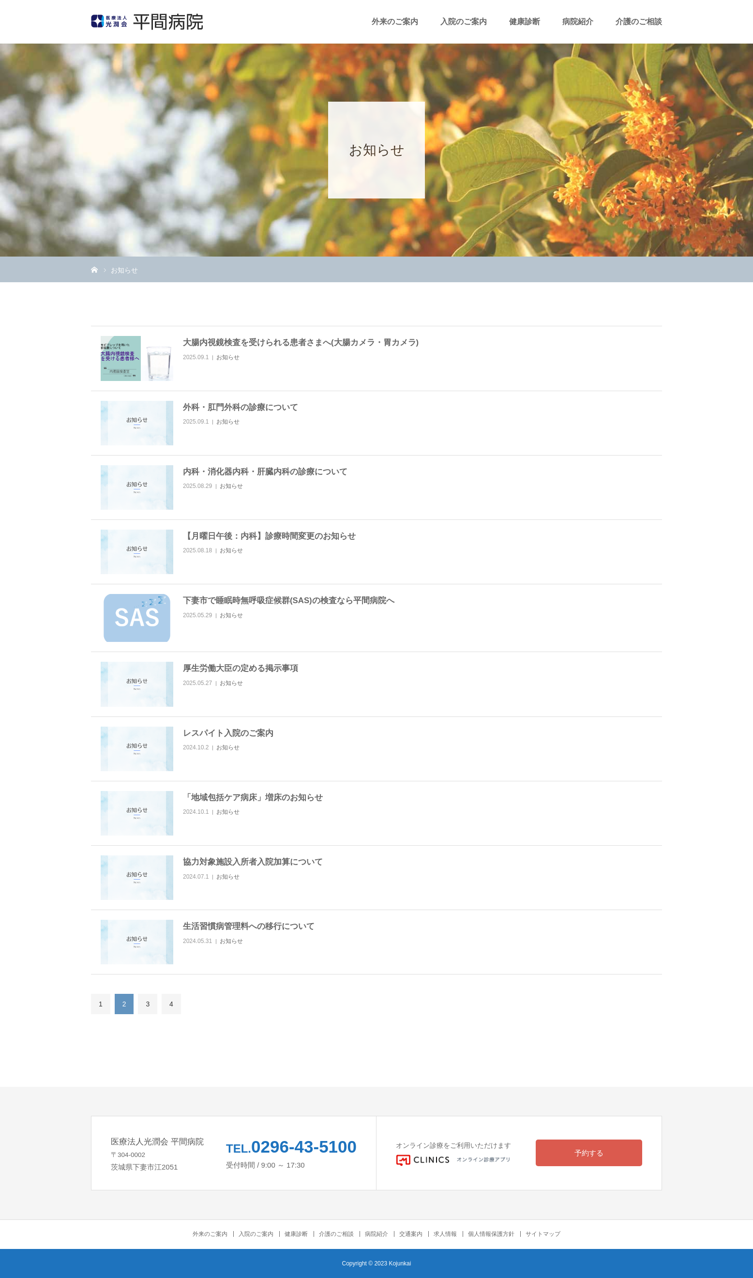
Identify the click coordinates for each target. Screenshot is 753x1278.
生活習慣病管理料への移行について (249, 926)
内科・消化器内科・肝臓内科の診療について (265, 471)
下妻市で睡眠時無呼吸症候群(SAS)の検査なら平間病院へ (288, 600)
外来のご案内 (395, 21)
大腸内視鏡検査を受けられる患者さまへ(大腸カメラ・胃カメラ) (301, 342)
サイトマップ (543, 1234)
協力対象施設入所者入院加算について (253, 862)
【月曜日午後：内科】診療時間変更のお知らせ (269, 536)
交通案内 (410, 1234)
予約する (588, 1153)
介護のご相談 (639, 21)
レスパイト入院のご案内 (228, 733)
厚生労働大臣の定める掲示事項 (240, 668)
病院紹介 (577, 21)
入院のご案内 (463, 21)
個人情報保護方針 (491, 1234)
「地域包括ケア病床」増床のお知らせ (253, 797)
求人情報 (445, 1234)
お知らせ (228, 357)
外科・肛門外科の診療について (240, 407)
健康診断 (524, 21)
